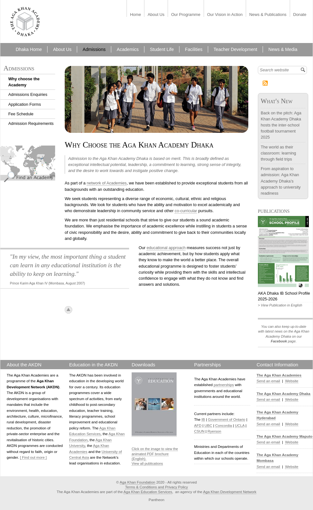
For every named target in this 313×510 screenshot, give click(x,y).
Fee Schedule (20, 113)
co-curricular (186, 210)
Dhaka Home (29, 49)
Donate (299, 15)
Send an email (268, 381)
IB (203, 419)
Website (291, 381)
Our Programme (185, 15)
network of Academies (107, 183)
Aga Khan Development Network (229, 492)
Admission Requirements (31, 123)
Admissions (94, 49)
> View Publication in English (280, 305)
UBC (208, 425)
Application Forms (24, 104)
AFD (197, 425)
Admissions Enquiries (27, 94)
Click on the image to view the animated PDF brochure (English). (155, 454)
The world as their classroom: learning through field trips (278, 153)
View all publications (147, 463)
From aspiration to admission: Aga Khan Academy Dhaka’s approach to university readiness (281, 181)
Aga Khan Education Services (148, 492)
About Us (156, 15)
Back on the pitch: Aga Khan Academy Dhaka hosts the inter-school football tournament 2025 (281, 125)
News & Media (282, 49)
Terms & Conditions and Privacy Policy (156, 487)
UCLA (239, 425)
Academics (128, 49)
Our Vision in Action (225, 15)
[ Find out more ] (33, 457)
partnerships (224, 385)
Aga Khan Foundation (137, 482)
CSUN (199, 431)
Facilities (193, 49)
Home (135, 15)
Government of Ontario (226, 419)
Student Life (162, 49)
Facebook (279, 341)
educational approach (166, 247)
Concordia (223, 425)
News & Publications (268, 15)
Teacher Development (235, 49)
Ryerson (214, 431)
